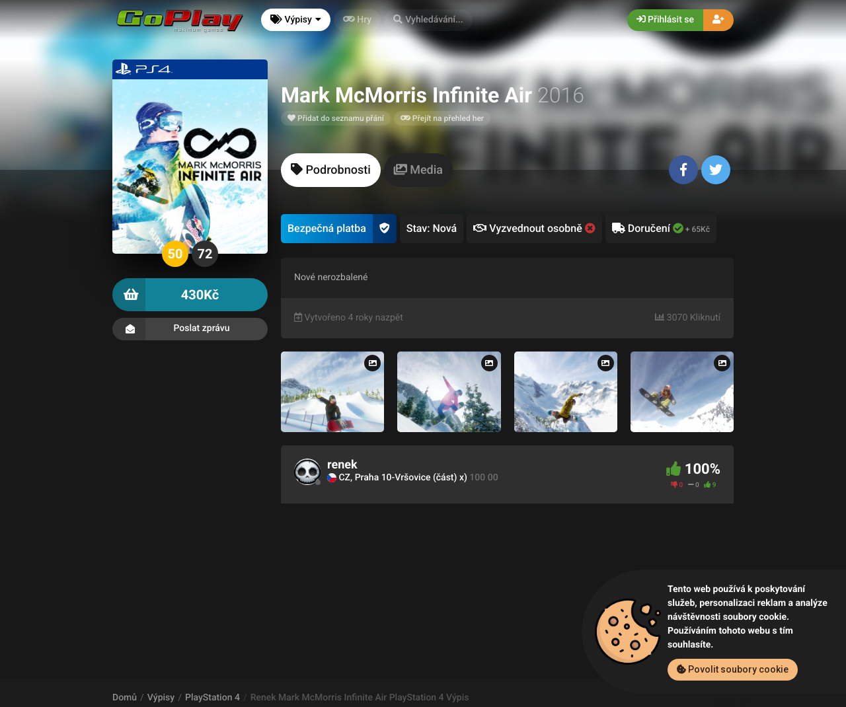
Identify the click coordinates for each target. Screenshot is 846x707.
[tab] (331, 170)
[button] (428, 20)
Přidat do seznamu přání (336, 118)
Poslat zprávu (190, 329)
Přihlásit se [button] (665, 20)
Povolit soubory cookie (732, 669)
